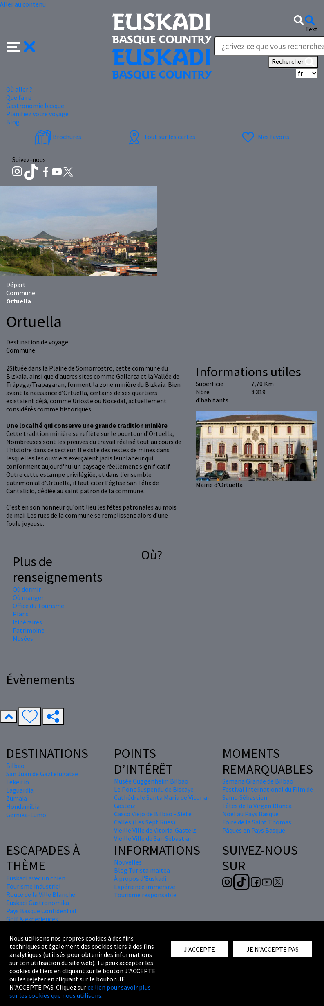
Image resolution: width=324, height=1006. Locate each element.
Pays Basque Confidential (41, 911)
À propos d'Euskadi (140, 878)
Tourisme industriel (33, 886)
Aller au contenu (23, 4)
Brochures (58, 136)
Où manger (28, 597)
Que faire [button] (18, 97)
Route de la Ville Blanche (40, 894)
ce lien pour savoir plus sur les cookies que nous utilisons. (80, 991)
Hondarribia (23, 806)
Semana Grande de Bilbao (257, 781)
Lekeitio (17, 782)
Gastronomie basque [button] (35, 105)
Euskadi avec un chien (35, 878)
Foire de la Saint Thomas (256, 822)
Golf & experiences (32, 919)
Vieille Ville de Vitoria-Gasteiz (155, 830)
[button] (21, 46)
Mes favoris (264, 136)
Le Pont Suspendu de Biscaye (154, 789)
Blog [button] (13, 122)
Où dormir (27, 589)
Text (311, 29)
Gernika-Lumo (26, 815)
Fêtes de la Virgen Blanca (257, 806)
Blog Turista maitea (142, 870)
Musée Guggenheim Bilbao (151, 781)
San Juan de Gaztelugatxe (42, 774)
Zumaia (16, 798)
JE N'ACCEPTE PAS (272, 949)
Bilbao (15, 765)
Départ (16, 285)
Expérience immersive (144, 886)
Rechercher (293, 62)
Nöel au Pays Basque (250, 814)
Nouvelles (128, 862)
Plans (21, 614)
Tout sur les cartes (160, 136)
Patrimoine (29, 630)
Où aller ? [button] (19, 89)
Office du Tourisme (38, 606)
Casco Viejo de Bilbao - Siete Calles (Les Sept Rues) (153, 818)
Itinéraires (27, 622)
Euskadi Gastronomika (37, 902)
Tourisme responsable (145, 895)
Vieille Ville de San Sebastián (153, 838)
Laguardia (20, 790)
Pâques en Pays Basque (253, 830)
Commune (20, 293)
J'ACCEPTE (199, 949)
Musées (23, 638)
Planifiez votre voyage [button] (37, 114)
